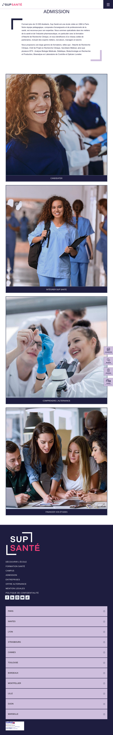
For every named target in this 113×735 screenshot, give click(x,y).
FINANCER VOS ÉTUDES (56, 512)
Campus (10, 571)
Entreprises (13, 580)
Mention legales (15, 589)
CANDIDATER (56, 178)
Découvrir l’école (16, 562)
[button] (108, 4)
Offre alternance (16, 584)
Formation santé (15, 566)
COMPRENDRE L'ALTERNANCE (56, 401)
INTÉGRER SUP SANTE (56, 290)
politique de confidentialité (22, 593)
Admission (11, 575)
